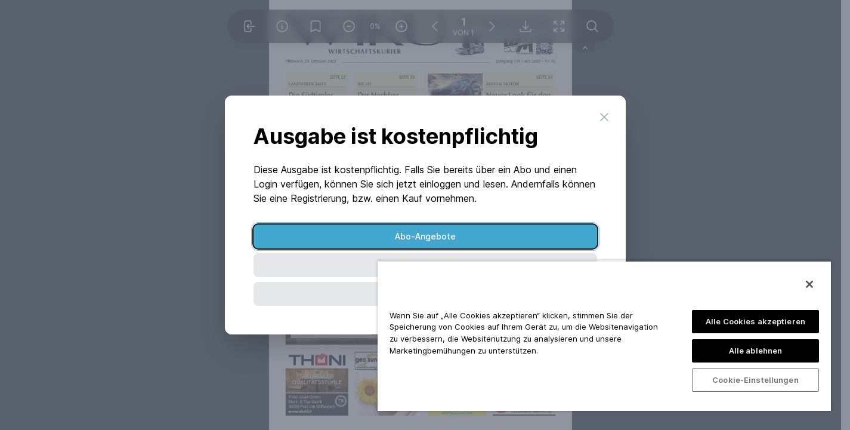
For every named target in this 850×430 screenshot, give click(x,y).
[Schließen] (809, 284)
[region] (604, 335)
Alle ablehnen (756, 350)
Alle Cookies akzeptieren (755, 321)
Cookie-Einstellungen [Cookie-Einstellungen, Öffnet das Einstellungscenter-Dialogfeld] (755, 380)
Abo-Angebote (425, 236)
